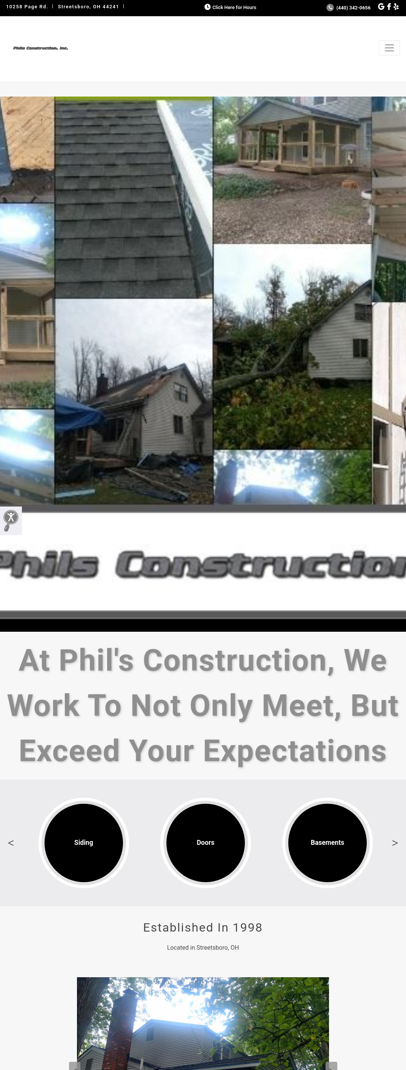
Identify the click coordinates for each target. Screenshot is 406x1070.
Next (395, 843)
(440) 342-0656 (348, 8)
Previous (11, 843)
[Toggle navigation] (389, 47)
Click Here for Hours (229, 7)
